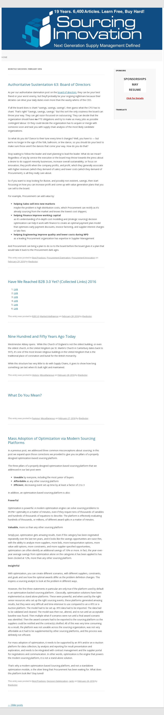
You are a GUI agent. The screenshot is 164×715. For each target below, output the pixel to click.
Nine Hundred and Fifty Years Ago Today (42, 336)
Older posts (15, 705)
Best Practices (39, 257)
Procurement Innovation (83, 257)
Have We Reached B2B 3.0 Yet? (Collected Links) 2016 (52, 281)
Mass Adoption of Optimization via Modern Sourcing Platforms (51, 440)
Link (16, 289)
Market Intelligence (49, 316)
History (35, 375)
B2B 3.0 (35, 316)
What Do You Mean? (25, 395)
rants (71, 681)
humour (36, 418)
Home (4, 57)
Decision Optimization (57, 681)
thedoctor (33, 261)
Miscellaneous (47, 375)
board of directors (67, 92)
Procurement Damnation (59, 257)
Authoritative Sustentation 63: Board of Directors (49, 84)
